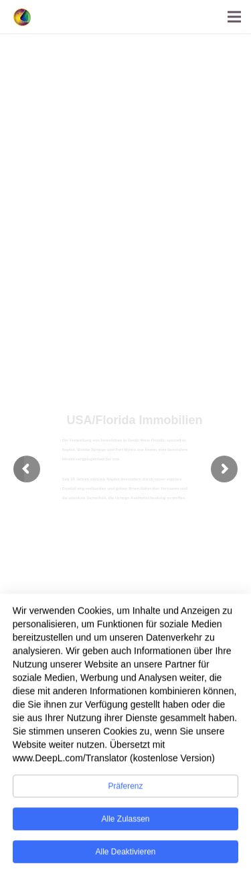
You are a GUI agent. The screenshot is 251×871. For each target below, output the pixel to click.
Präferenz (125, 793)
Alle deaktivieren (125, 859)
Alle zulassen (125, 826)
